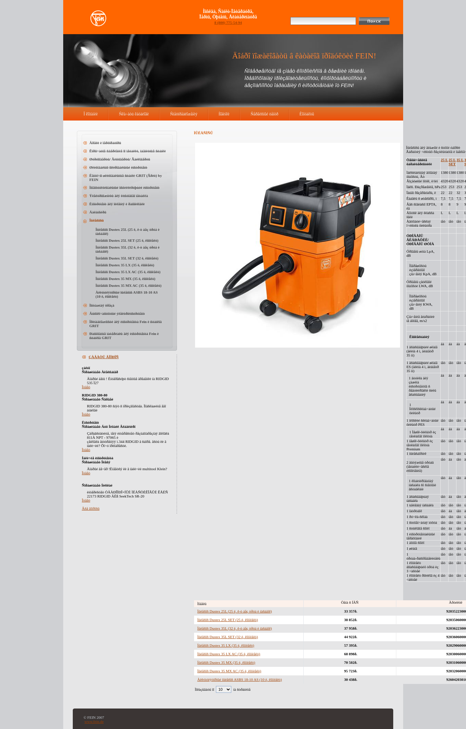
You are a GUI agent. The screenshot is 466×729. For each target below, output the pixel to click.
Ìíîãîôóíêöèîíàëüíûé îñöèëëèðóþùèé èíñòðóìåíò (125, 187)
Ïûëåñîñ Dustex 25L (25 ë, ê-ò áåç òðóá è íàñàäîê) (234, 611)
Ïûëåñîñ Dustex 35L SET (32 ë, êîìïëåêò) (127, 258)
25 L (444, 160)
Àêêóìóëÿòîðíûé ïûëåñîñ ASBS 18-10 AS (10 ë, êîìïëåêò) (239, 679)
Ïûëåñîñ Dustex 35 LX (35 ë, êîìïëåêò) (125, 265)
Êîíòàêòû (307, 114)
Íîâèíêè (224, 114)
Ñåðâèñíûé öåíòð (264, 114)
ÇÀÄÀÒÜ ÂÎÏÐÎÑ (104, 357)
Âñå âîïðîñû (91, 508)
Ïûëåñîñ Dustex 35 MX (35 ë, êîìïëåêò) (125, 279)
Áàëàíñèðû (98, 212)
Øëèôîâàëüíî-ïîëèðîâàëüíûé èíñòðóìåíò (119, 167)
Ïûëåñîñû (97, 220)
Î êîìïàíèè (91, 114)
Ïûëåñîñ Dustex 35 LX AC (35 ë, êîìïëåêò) (128, 272)
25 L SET (452, 162)
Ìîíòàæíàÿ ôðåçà (102, 305)
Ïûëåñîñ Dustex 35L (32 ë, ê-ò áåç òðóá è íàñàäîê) (234, 628)
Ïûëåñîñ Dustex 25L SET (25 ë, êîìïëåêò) (127, 240)
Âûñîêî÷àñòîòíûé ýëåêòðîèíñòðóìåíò (117, 313)
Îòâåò (86, 387)
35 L (460, 160)
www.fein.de (94, 721)
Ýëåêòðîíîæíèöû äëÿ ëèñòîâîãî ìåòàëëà (119, 196)
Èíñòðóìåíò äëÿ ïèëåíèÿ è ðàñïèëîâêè (117, 204)
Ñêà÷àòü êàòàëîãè (134, 114)
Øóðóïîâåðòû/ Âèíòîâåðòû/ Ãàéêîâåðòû (120, 159)
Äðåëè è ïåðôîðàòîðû (105, 143)
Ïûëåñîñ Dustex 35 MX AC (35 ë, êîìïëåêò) (129, 285)
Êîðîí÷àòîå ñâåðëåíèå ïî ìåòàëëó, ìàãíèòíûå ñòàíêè (128, 151)
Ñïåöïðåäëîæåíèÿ (183, 114)
